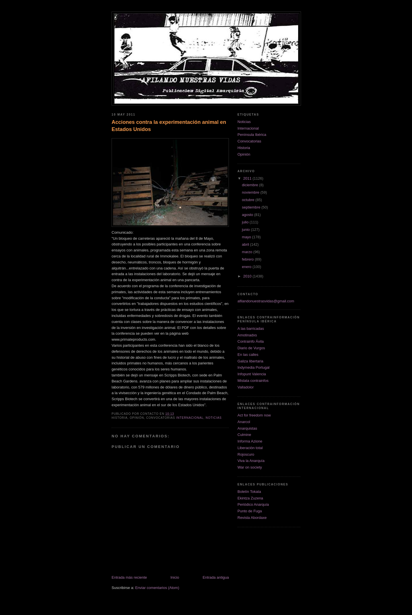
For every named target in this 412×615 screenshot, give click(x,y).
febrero (248, 259)
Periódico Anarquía (253, 504)
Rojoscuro (245, 454)
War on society (249, 467)
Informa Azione (249, 441)
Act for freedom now (254, 415)
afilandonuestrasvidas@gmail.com (265, 301)
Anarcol (243, 422)
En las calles (247, 354)
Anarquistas (247, 428)
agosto (248, 215)
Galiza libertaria (250, 361)
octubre (248, 200)
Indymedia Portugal (253, 367)
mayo (247, 237)
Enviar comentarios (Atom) (157, 588)
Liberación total (250, 448)
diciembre (250, 185)
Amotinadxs (247, 335)
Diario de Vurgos (251, 348)
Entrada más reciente (129, 577)
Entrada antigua (216, 577)
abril (246, 244)
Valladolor (245, 387)
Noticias (214, 417)
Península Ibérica (251, 134)
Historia (243, 148)
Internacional (189, 417)
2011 (248, 178)
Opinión (243, 154)
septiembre (252, 207)
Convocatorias (249, 141)
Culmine (244, 435)
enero (247, 267)
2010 (248, 276)
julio (246, 222)
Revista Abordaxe (252, 517)
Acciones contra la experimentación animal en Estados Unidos (169, 125)
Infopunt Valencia (251, 374)
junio (246, 229)
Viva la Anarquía (250, 461)
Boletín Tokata (249, 491)
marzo (247, 252)
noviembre (251, 192)
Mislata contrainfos (252, 380)
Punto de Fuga (249, 511)
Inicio (175, 577)
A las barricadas (250, 328)
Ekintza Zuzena (250, 498)
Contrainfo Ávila (250, 341)
